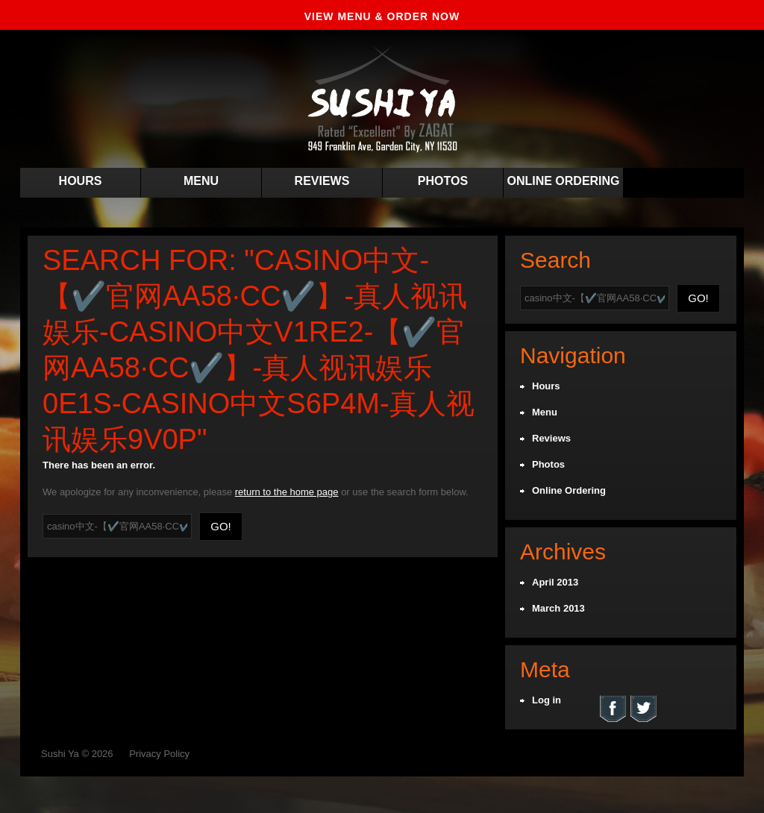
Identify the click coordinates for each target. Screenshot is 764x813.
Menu (201, 181)
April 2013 (555, 582)
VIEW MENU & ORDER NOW (382, 16)
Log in (546, 700)
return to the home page (287, 491)
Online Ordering (563, 181)
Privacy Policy (159, 753)
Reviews (322, 181)
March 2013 (558, 608)
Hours (80, 181)
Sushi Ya (60, 753)
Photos (443, 181)
